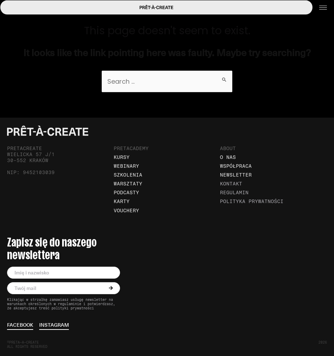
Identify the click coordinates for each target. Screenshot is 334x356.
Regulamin (234, 193)
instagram (54, 325)
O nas (228, 157)
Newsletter (236, 175)
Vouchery (126, 211)
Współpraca (236, 166)
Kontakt (231, 184)
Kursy (122, 157)
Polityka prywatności (252, 201)
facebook (20, 325)
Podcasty (126, 193)
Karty (122, 201)
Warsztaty (128, 184)
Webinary (126, 166)
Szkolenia (128, 175)
